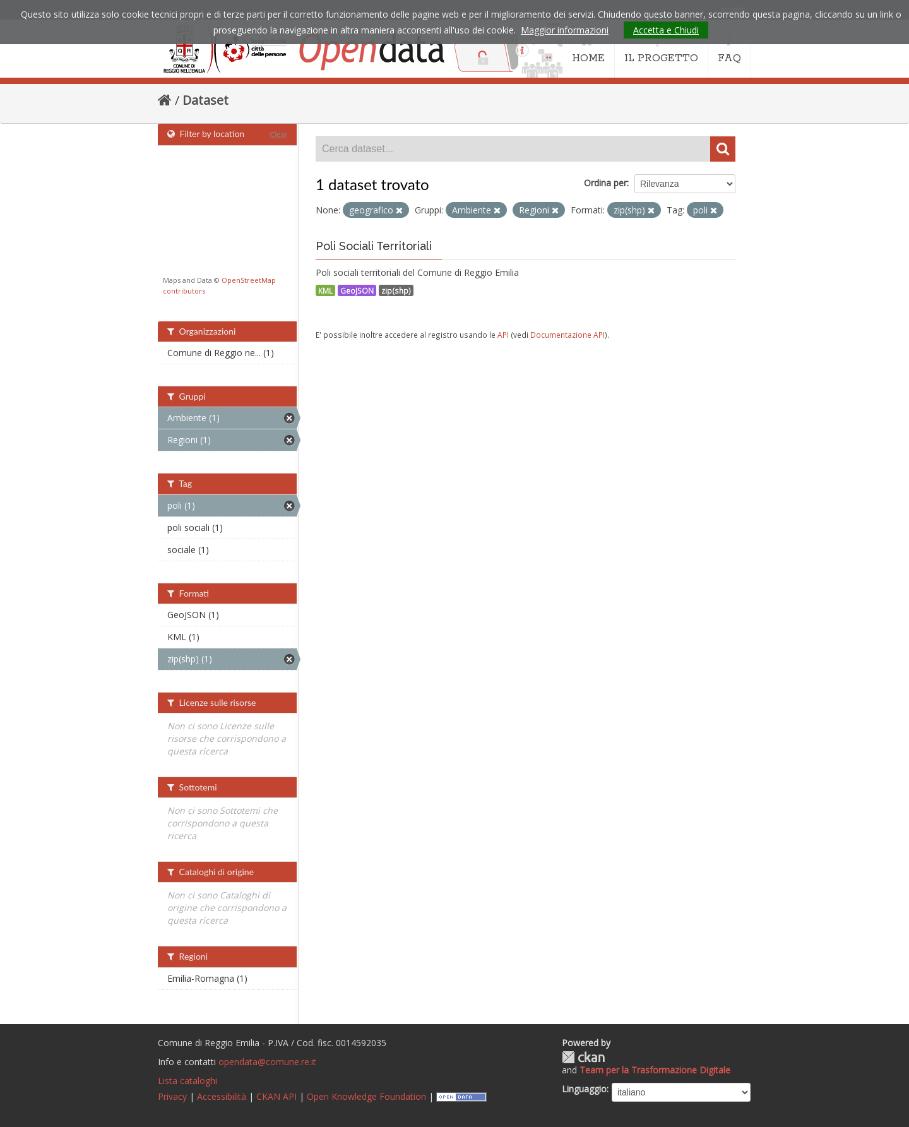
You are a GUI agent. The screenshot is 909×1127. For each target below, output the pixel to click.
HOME (588, 49)
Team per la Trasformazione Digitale (654, 1070)
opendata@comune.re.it (267, 1062)
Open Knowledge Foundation (366, 1096)
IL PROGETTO (661, 49)
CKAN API (276, 1096)
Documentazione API (567, 335)
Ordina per (605, 183)
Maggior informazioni (565, 30)
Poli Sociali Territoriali (374, 246)
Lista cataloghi (187, 1081)
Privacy (172, 1096)
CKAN (583, 1057)
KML (325, 290)
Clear (278, 134)
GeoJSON (357, 290)
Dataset (205, 100)
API (503, 335)
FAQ (729, 49)
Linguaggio (584, 1089)
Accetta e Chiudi (666, 30)
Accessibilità (221, 1096)
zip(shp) (396, 290)
